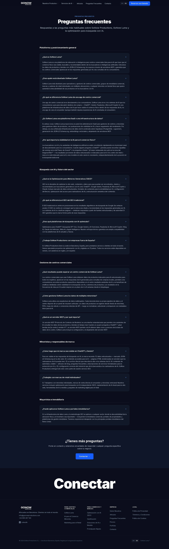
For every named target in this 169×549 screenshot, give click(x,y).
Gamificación (91, 519)
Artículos (80, 3)
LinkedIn (23, 522)
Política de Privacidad (140, 511)
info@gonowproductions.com (29, 515)
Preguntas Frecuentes (94, 3)
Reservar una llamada (139, 3)
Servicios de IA (67, 3)
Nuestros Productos (50, 3)
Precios (112, 522)
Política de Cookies (139, 518)
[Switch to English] (124, 3)
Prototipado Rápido (94, 529)
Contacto (108, 3)
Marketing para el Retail (72, 523)
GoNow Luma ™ (145, 540)
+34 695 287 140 (25, 518)
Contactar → (84, 456)
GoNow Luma (69, 513)
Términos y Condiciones (141, 515)
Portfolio (113, 526)
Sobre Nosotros (115, 511)
